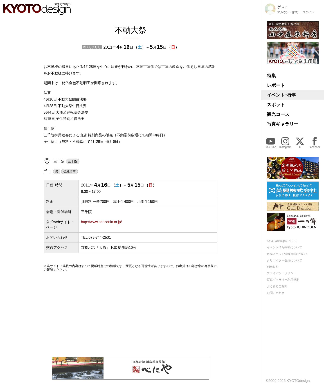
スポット (276, 104)
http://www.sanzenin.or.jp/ (101, 222)
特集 (271, 75)
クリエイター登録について (284, 260)
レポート (276, 85)
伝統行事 (69, 171)
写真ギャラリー (282, 123)
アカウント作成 (287, 12)
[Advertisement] (130, 314)
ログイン (308, 12)
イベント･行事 (281, 94)
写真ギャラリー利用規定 (283, 279)
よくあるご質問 (277, 286)
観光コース (278, 114)
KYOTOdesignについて (282, 241)
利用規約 (273, 267)
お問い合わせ (275, 292)
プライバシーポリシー (281, 273)
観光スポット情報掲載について (287, 254)
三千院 (72, 161)
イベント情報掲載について (284, 247)
